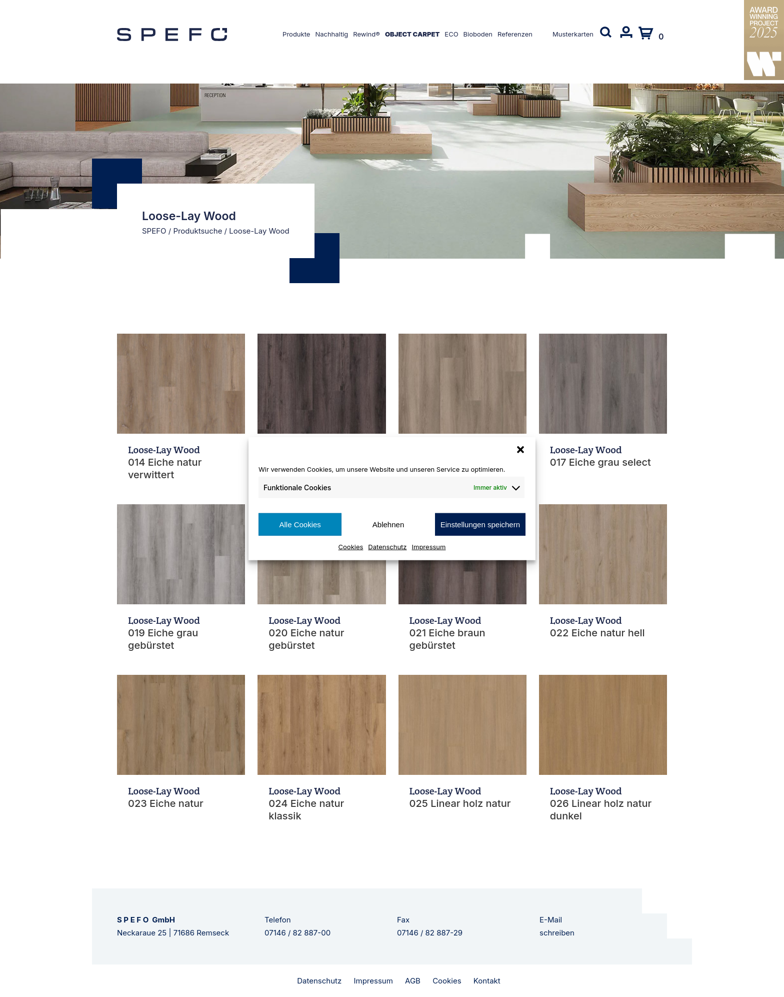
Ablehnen (388, 524)
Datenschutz (387, 547)
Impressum (429, 547)
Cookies (351, 547)
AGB (412, 980)
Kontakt (487, 980)
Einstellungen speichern (480, 524)
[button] (521, 449)
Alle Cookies (299, 524)
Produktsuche (197, 231)
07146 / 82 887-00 (297, 932)
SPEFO (154, 231)
